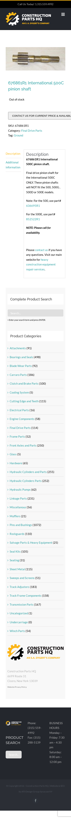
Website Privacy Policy (17, 687)
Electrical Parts (19, 410)
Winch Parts (17, 631)
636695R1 (33, 205)
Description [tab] (13, 153)
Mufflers (15, 516)
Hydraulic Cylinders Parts (26, 480)
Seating (14, 560)
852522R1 (33, 219)
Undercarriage (19, 622)
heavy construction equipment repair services (41, 264)
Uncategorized (19, 613)
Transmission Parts (22, 604)
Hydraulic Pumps (20, 489)
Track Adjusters (19, 587)
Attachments (18, 348)
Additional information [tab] (13, 165)
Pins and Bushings (21, 525)
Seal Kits (15, 551)
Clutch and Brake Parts (24, 383)
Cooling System (19, 392)
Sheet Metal (17, 569)
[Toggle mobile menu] (63, 14)
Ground (18, 135)
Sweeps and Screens (22, 578)
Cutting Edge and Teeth (24, 401)
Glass (13, 454)
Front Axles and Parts (23, 445)
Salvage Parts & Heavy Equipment (31, 542)
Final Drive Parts (31, 130)
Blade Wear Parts (21, 366)
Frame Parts (17, 436)
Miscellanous (18, 507)
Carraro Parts (18, 374)
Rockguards (17, 533)
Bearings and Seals (21, 357)
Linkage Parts (18, 498)
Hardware (16, 463)
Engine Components (22, 419)
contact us (41, 250)
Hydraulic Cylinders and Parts (28, 472)
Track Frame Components (25, 595)
